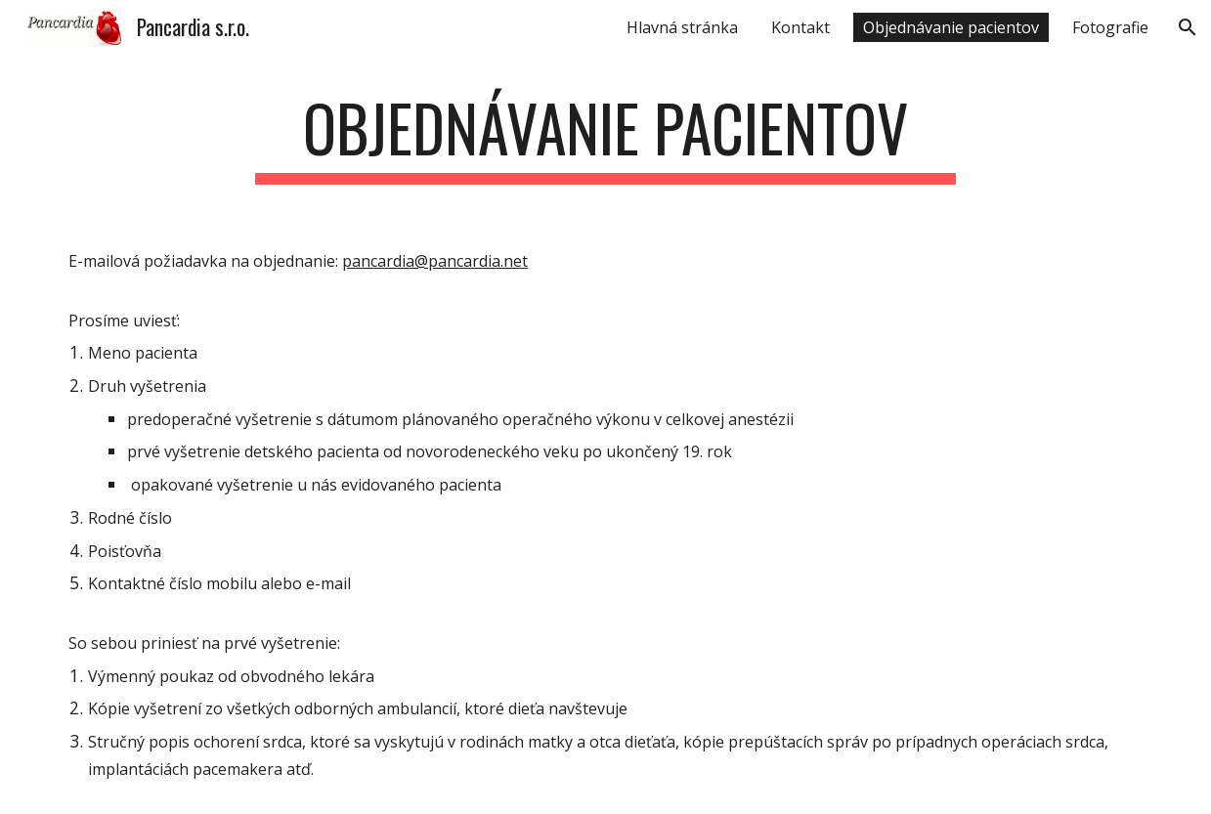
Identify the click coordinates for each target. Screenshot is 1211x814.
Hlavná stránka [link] (682, 27)
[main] (605, 137)
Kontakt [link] (800, 27)
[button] (1187, 27)
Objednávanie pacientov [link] (951, 27)
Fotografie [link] (1110, 27)
